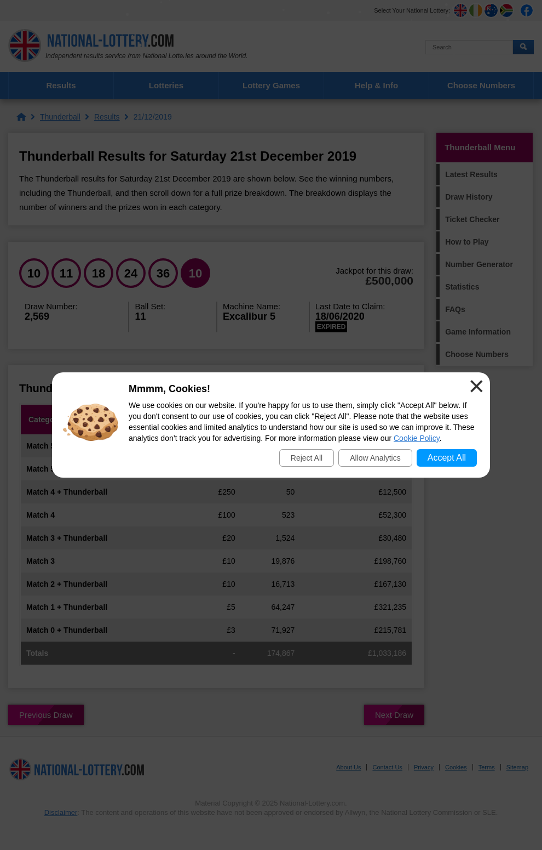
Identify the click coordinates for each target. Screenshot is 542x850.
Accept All (447, 457)
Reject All (306, 458)
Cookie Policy (417, 438)
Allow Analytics (375, 458)
